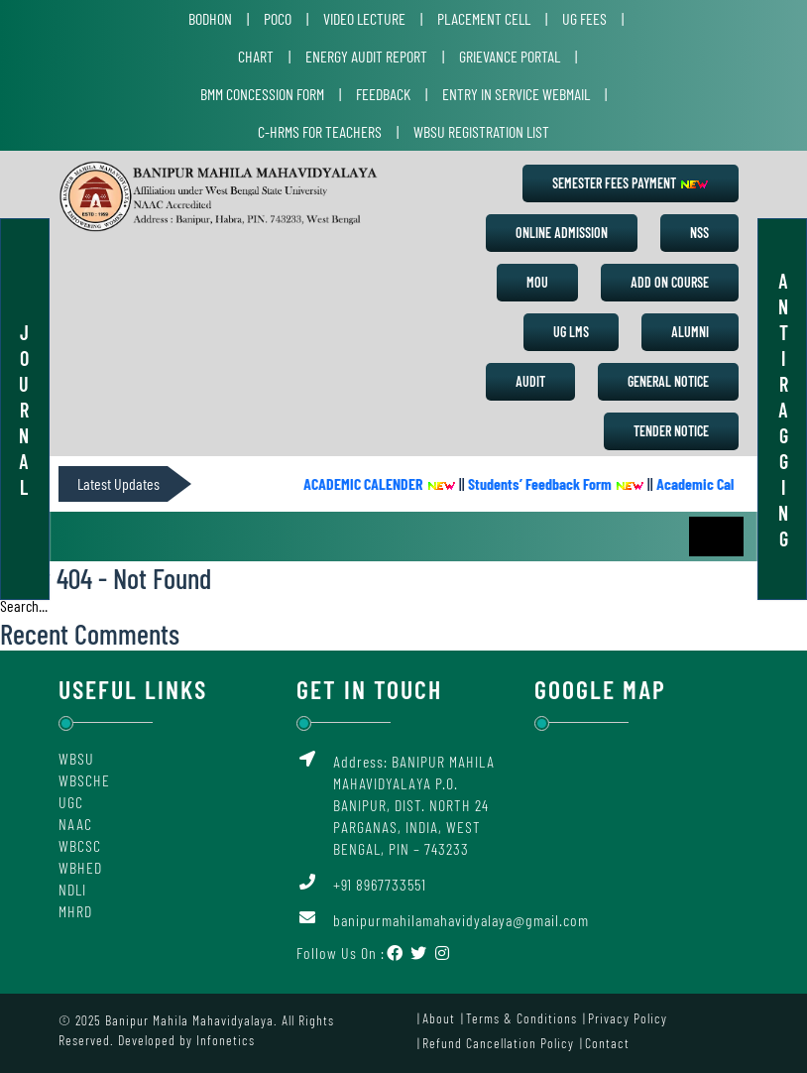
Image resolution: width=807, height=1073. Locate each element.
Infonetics (225, 1039)
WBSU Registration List (481, 131)
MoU (537, 282)
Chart (256, 56)
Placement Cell (483, 18)
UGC (70, 801)
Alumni (690, 331)
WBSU (76, 758)
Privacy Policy (627, 1018)
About (438, 1018)
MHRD (75, 910)
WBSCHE (84, 780)
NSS (699, 232)
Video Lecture (364, 18)
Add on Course (670, 282)
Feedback (383, 93)
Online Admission (562, 232)
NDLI (72, 889)
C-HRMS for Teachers (320, 131)
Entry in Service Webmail (516, 93)
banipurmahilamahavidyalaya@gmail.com (461, 919)
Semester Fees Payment (630, 183)
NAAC (75, 823)
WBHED (80, 867)
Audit (530, 381)
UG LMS (571, 331)
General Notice (668, 381)
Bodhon (210, 18)
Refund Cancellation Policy (498, 1042)
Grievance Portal (509, 56)
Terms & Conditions (521, 1018)
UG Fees (584, 18)
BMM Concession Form (262, 93)
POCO (277, 18)
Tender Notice (671, 430)
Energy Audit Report (366, 56)
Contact (607, 1042)
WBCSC (79, 845)
